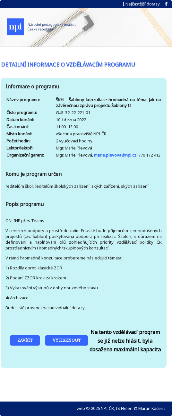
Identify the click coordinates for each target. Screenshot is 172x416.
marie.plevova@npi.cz (115, 155)
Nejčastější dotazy (141, 4)
